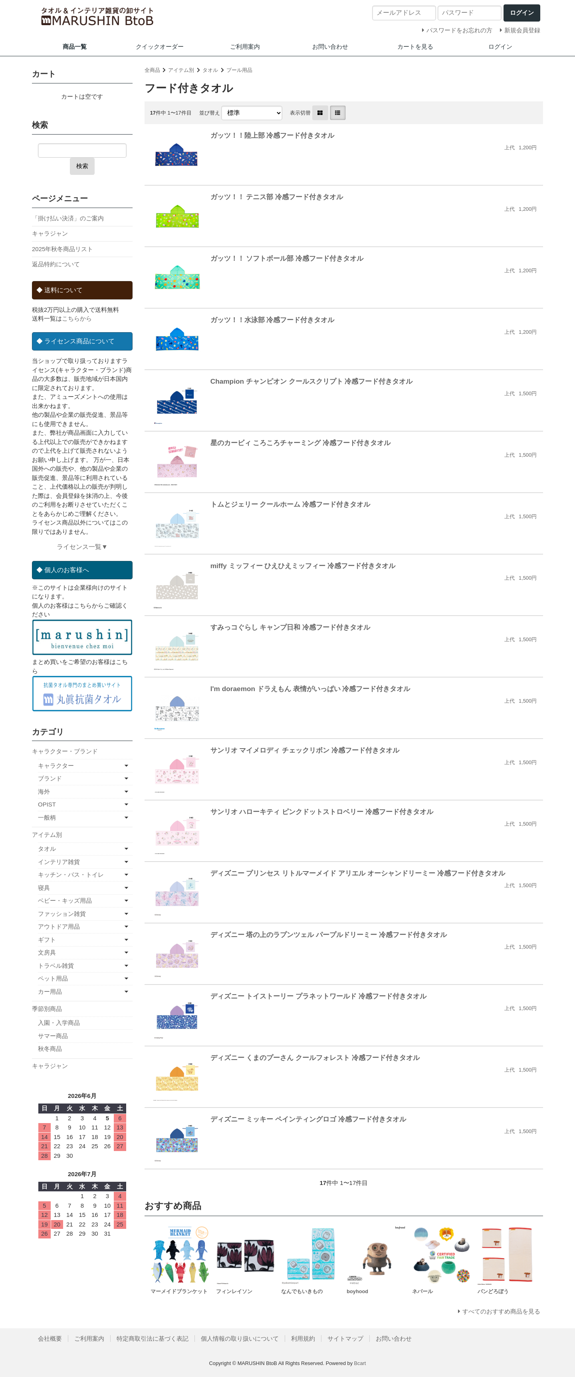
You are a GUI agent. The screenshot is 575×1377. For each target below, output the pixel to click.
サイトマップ (345, 1338)
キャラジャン (50, 233)
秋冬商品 (50, 1048)
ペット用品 (53, 978)
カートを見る (415, 46)
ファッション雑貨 (62, 913)
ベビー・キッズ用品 (65, 900)
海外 (44, 791)
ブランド (50, 778)
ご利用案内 (245, 46)
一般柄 (47, 817)
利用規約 (303, 1338)
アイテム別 (181, 70)
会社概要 (50, 1338)
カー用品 (50, 991)
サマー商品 (53, 1035)
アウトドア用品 (59, 926)
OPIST (47, 804)
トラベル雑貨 (56, 965)
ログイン (500, 46)
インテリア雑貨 (59, 861)
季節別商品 (47, 1008)
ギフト (47, 939)
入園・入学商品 (59, 1022)
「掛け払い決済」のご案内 (68, 218)
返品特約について (56, 264)
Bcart (360, 1363)
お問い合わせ (330, 46)
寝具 (44, 887)
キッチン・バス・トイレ (71, 874)
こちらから (77, 318)
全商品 (152, 70)
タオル (210, 70)
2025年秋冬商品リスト (62, 249)
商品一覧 (75, 46)
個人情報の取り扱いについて (240, 1338)
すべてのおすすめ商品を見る (501, 1311)
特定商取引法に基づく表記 (152, 1338)
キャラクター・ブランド (65, 751)
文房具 (47, 952)
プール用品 (239, 70)
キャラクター (56, 765)
